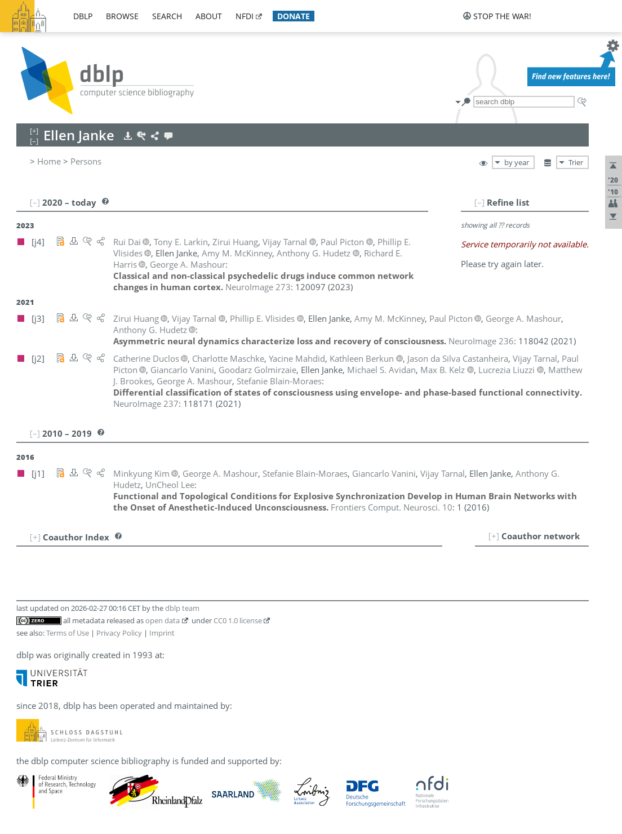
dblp (82, 16)
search (167, 16)
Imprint (162, 633)
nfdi (245, 16)
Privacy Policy (119, 633)
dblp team (182, 608)
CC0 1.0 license (238, 620)
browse (122, 16)
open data (162, 620)
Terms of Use (67, 633)
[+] (493, 536)
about (209, 16)
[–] (479, 202)
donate (293, 16)
